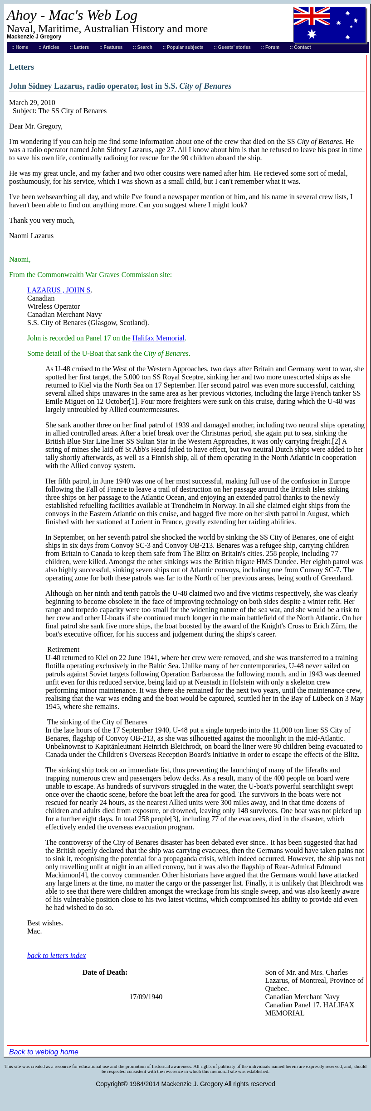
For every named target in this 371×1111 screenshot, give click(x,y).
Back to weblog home (43, 1052)
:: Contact (300, 47)
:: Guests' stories (232, 47)
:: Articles (49, 47)
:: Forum (270, 47)
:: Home (19, 47)
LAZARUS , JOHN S (59, 290)
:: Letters (79, 47)
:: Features (110, 47)
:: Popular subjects (183, 47)
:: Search (142, 47)
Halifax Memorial (158, 338)
